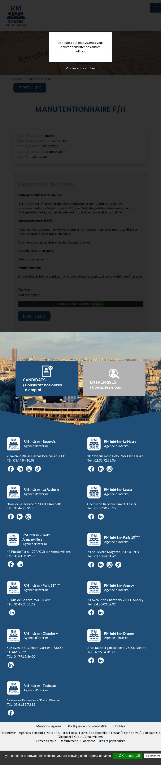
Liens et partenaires (111, 741)
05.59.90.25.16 (105, 508)
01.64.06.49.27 (24, 556)
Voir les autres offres (80, 68)
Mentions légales (48, 726)
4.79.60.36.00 (25, 656)
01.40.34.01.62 (105, 556)
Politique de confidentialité (87, 726)
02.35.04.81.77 (104, 652)
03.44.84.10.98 (24, 460)
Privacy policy (83, 761)
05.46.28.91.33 (24, 508)
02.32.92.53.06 (105, 460)
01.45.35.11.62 (24, 604)
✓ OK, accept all (127, 755)
